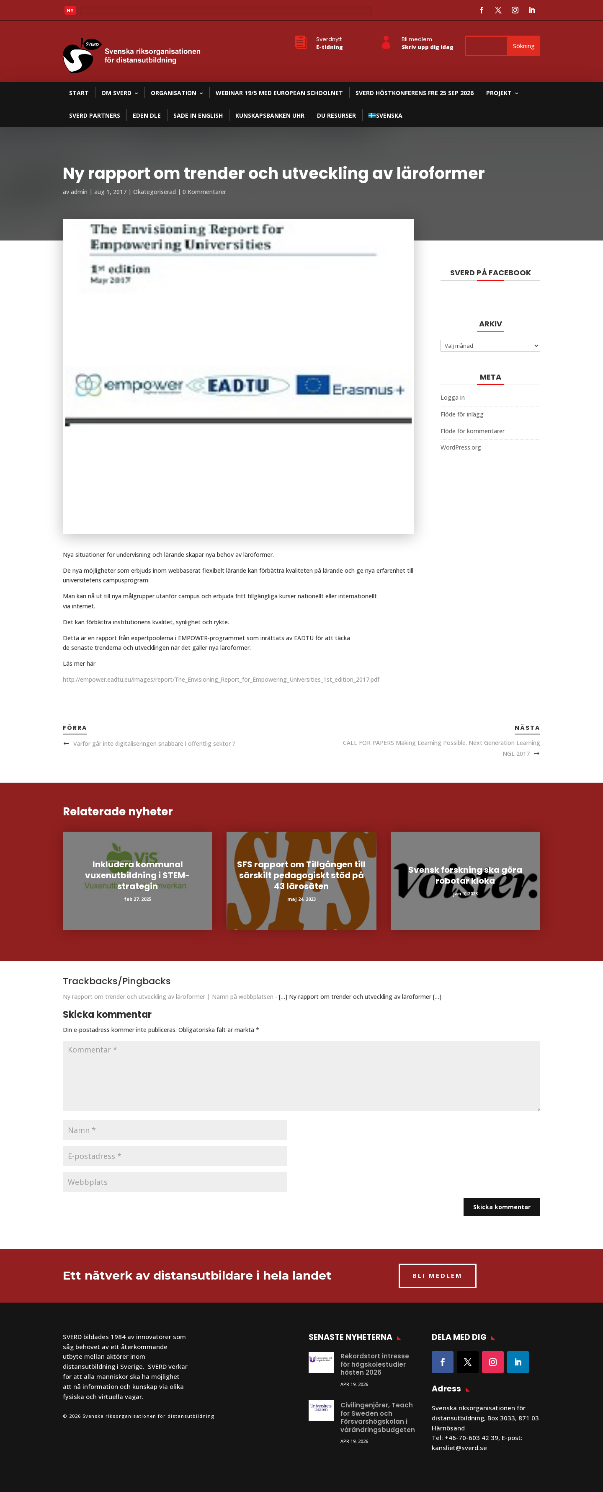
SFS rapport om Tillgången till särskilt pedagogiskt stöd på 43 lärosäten (301, 875)
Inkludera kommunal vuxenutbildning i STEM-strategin (137, 875)
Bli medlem (417, 39)
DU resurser (336, 115)
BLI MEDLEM (437, 1275)
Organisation (173, 93)
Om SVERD (116, 93)
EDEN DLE (147, 115)
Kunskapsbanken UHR (269, 115)
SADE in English (198, 115)
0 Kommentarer (204, 192)
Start (79, 93)
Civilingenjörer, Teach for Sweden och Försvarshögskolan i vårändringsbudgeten (377, 1417)
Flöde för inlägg (462, 414)
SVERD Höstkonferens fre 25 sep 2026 (415, 93)
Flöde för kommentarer (473, 431)
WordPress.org (461, 447)
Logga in (453, 397)
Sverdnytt (329, 39)
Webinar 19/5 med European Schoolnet (279, 93)
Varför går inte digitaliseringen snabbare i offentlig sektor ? (154, 743)
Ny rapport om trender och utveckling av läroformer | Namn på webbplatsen (168, 997)
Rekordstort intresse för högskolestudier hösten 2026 (374, 1364)
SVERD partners (94, 115)
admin (79, 192)
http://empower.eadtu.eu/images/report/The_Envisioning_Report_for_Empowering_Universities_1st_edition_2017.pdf (221, 679)
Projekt (499, 93)
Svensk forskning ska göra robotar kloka (465, 875)
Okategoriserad (154, 192)
